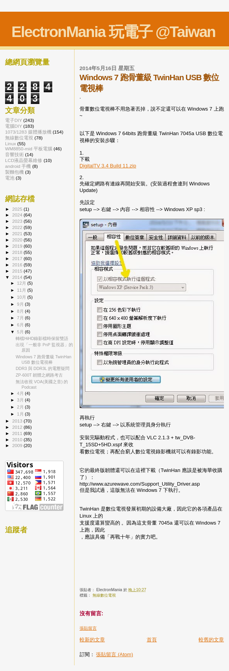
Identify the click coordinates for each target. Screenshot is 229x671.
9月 (21, 304)
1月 (21, 414)
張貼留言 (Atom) (114, 654)
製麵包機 (14, 171)
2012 (17, 427)
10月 (22, 297)
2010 (17, 439)
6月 (21, 324)
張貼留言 (88, 628)
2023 (17, 221)
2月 (21, 407)
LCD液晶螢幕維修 (23, 160)
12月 (22, 283)
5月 (21, 331)
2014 (17, 277)
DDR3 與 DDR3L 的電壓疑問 (42, 368)
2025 (17, 208)
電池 (9, 177)
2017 (17, 258)
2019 (17, 245)
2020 (17, 239)
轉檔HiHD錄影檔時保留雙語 (42, 338)
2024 (17, 214)
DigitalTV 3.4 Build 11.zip (108, 166)
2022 (17, 227)
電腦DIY (13, 126)
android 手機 (18, 166)
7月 (21, 317)
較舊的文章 (211, 640)
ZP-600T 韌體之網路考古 (39, 375)
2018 (17, 252)
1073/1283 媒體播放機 (28, 131)
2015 (17, 270)
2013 (17, 420)
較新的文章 (92, 640)
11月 (22, 290)
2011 (17, 433)
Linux (10, 143)
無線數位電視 (104, 595)
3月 (21, 400)
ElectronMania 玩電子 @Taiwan (113, 31)
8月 (21, 311)
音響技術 (14, 154)
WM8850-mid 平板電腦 (28, 148)
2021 (17, 233)
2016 (17, 264)
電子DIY (13, 120)
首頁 (152, 640)
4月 (21, 393)
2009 (17, 445)
